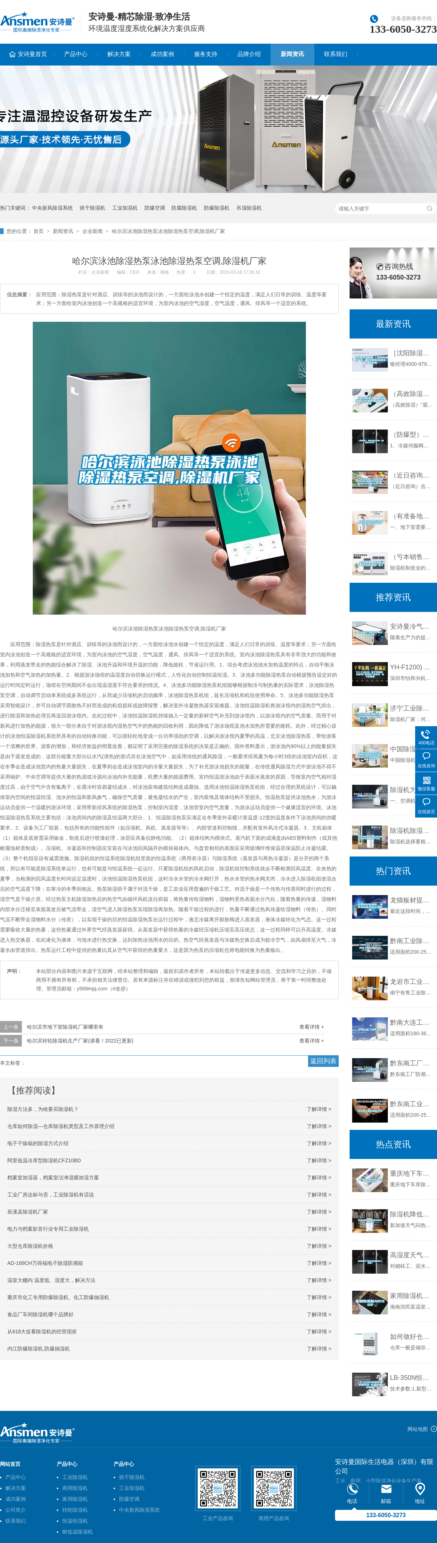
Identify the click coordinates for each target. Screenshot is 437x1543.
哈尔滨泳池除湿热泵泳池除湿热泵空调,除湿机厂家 (168, 231)
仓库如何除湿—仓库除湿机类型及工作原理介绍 (60, 1126)
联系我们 (335, 54)
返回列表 (323, 1061)
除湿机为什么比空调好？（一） (411, 790)
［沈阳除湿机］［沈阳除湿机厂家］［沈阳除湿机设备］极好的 (411, 353)
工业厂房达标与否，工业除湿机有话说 (50, 1195)
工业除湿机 (75, 1477)
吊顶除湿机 (249, 208)
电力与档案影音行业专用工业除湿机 (48, 1229)
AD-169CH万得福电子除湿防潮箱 (45, 1263)
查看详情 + (311, 1027)
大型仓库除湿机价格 (30, 1246)
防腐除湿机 (184, 208)
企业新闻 (92, 231)
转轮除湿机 (75, 1510)
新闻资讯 (292, 54)
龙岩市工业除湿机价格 (411, 981)
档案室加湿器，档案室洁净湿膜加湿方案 (53, 1177)
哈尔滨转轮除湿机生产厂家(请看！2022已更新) (80, 1041)
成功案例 (162, 54)
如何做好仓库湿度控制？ (411, 1336)
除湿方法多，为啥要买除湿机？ (43, 1109)
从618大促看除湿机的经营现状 (42, 1331)
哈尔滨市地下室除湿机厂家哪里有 (65, 1027)
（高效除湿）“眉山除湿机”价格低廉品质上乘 (411, 393)
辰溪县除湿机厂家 (27, 1212)
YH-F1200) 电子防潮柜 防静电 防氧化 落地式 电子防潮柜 (411, 667)
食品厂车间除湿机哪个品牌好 (40, 1314)
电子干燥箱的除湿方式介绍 (37, 1143)
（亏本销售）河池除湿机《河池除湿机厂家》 (411, 557)
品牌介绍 (249, 54)
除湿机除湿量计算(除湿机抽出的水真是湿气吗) (411, 830)
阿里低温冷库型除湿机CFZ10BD (44, 1160)
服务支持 (205, 54)
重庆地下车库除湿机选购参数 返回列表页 (411, 1173)
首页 (39, 231)
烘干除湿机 (92, 208)
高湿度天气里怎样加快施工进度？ (411, 1255)
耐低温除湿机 (77, 1532)
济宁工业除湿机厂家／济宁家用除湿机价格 (411, 708)
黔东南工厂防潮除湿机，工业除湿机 (411, 1063)
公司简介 (15, 1510)
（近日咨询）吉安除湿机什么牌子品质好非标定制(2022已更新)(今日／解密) (411, 475)
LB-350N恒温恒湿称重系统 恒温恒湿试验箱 (411, 1377)
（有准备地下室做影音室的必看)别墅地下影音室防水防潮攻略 (411, 516)
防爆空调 (155, 208)
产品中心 (75, 54)
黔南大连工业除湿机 (411, 1022)
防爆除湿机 (216, 208)
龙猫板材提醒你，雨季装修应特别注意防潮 (411, 900)
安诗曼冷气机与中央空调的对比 (411, 626)
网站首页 (10, 1464)
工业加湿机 (125, 208)
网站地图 (418, 1429)
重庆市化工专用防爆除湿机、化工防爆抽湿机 (58, 1297)
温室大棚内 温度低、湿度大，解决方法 (51, 1280)
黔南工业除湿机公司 (411, 941)
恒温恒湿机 (75, 1521)
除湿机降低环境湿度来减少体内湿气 (411, 1214)
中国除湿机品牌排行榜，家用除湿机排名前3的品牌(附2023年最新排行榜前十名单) (411, 749)
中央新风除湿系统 (52, 208)
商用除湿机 (75, 1488)
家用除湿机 (75, 1499)
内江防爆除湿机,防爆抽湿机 (38, 1349)
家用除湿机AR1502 (411, 1295)
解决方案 (119, 54)
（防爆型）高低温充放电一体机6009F (411, 434)
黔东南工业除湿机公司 (411, 1104)
